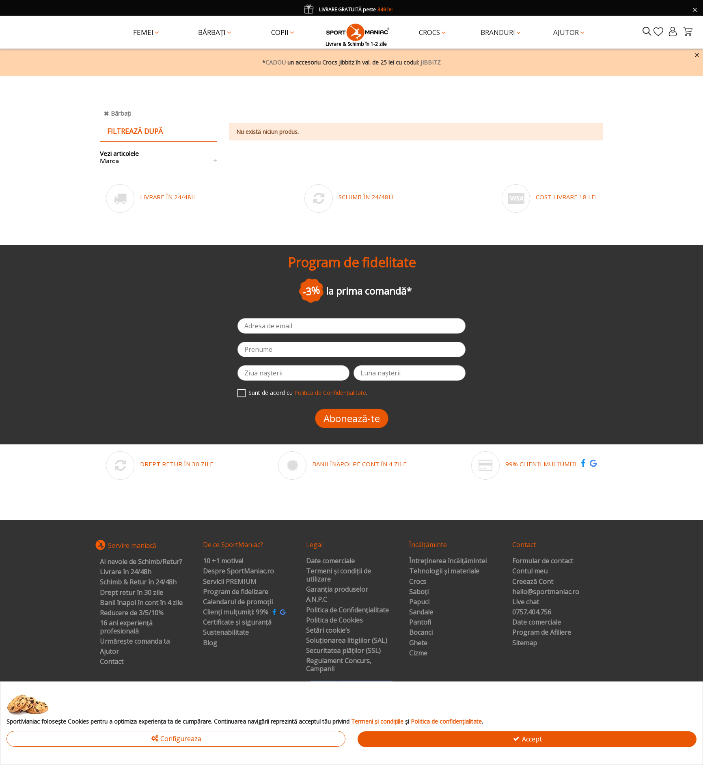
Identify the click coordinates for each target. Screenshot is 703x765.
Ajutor (109, 652)
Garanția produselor (337, 590)
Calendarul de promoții (238, 602)
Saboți (419, 592)
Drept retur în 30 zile (131, 593)
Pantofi (420, 622)
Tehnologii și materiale (444, 571)
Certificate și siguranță (237, 622)
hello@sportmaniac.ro (545, 592)
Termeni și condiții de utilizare (338, 575)
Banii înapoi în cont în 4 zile (141, 603)
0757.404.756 (531, 612)
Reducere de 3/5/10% (132, 613)
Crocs (417, 582)
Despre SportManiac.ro (238, 571)
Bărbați (121, 113)
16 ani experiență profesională (126, 627)
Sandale (421, 612)
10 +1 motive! (223, 561)
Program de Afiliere (541, 633)
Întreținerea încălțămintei (448, 561)
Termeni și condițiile (377, 721)
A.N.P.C (316, 600)
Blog (210, 643)
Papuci (419, 602)
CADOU (275, 62)
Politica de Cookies (334, 620)
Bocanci (421, 633)
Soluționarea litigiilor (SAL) (346, 641)
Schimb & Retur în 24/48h (138, 582)
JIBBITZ (431, 62)
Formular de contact (542, 561)
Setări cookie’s (328, 631)
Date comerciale (330, 561)
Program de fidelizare (235, 592)
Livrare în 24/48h (125, 572)
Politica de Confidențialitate (330, 393)
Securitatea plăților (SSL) (343, 651)
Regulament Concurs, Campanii (338, 665)
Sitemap (524, 643)
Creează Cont (532, 582)
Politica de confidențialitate (446, 721)
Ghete (418, 643)
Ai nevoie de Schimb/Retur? (141, 562)
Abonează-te (351, 418)
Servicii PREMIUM (230, 582)
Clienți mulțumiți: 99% (235, 612)
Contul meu (530, 571)
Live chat (525, 602)
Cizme (418, 653)
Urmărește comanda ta (135, 642)
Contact (111, 662)
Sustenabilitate (226, 633)
